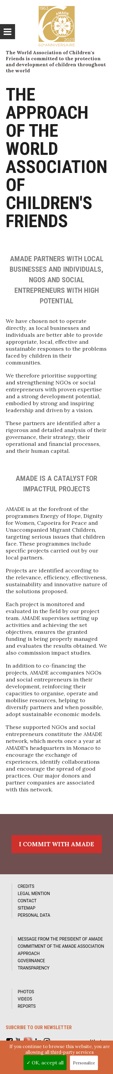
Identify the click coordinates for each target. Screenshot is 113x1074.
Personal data (34, 915)
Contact (27, 900)
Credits (26, 886)
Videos (25, 999)
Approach (29, 953)
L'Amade (57, 26)
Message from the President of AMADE (60, 939)
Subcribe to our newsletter (39, 1027)
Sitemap (27, 908)
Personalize (84, 1063)
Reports (27, 1006)
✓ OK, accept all (45, 1063)
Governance (31, 960)
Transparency (34, 968)
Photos (26, 991)
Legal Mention (34, 893)
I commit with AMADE (56, 844)
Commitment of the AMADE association (61, 946)
